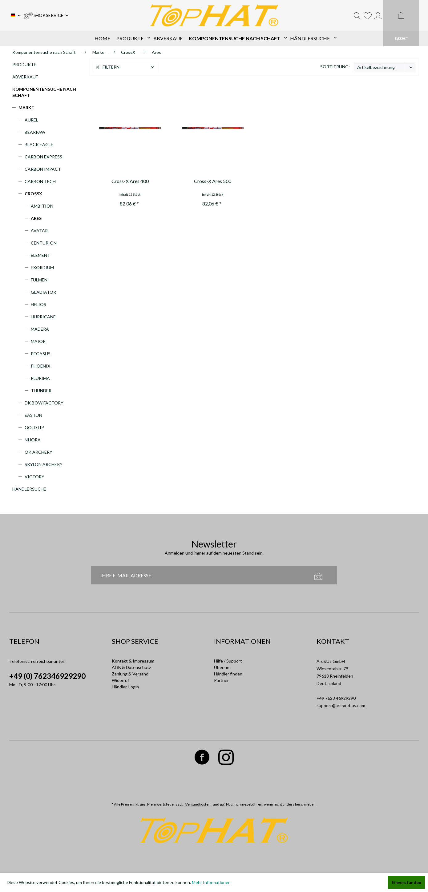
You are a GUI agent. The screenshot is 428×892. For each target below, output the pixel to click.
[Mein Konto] (378, 15)
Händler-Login (125, 686)
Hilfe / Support (228, 660)
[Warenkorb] (401, 23)
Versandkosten (198, 804)
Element (40, 255)
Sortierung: (335, 66)
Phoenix (40, 365)
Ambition (42, 206)
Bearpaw (35, 132)
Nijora (33, 439)
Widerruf (120, 680)
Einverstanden (406, 882)
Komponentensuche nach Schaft (44, 92)
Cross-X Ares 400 (130, 181)
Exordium (42, 267)
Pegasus (40, 353)
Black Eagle (39, 144)
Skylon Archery (44, 464)
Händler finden (228, 673)
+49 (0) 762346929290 (47, 675)
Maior (38, 341)
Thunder (41, 390)
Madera (40, 329)
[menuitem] (46, 15)
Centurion (44, 242)
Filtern (107, 67)
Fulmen (39, 279)
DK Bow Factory (44, 402)
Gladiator (43, 292)
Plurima (40, 378)
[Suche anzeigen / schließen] (357, 15)
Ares (36, 218)
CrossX (33, 193)
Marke (26, 107)
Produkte (24, 64)
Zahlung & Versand (130, 673)
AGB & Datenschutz (131, 667)
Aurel (31, 119)
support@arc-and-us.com (341, 705)
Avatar (39, 230)
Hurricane (43, 316)
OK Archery (38, 452)
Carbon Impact (43, 169)
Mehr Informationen (211, 882)
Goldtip (34, 427)
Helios (38, 304)
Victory (34, 476)
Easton (33, 415)
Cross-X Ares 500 (212, 181)
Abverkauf (25, 76)
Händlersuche (29, 489)
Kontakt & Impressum (133, 660)
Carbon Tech (40, 181)
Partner (221, 680)
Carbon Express (43, 156)
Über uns (223, 667)
